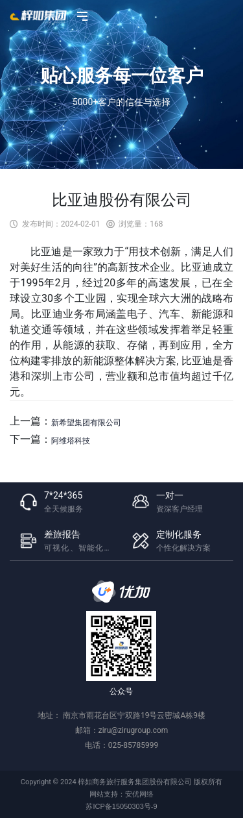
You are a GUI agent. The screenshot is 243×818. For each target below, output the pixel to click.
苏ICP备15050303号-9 (121, 806)
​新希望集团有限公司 (86, 422)
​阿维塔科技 (70, 440)
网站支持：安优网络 (121, 794)
